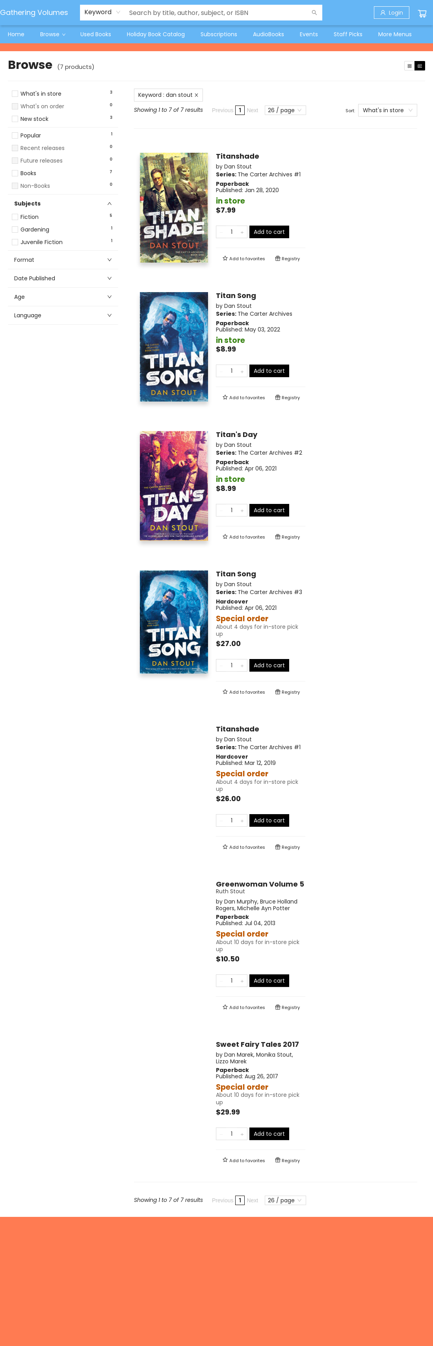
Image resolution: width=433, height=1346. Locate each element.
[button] (63, 126)
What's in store (40, 94)
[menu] (216, 34)
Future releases (41, 161)
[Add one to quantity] (242, 232)
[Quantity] (231, 232)
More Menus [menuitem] (395, 34)
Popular (30, 135)
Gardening (34, 230)
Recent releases (42, 148)
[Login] (391, 12)
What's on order (42, 106)
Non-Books (35, 186)
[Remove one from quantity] (221, 232)
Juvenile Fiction (41, 242)
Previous (222, 110)
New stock (34, 119)
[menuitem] (16, 34)
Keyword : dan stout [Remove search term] (168, 95)
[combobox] (102, 12)
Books (28, 173)
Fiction (29, 217)
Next (252, 110)
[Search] (314, 12)
